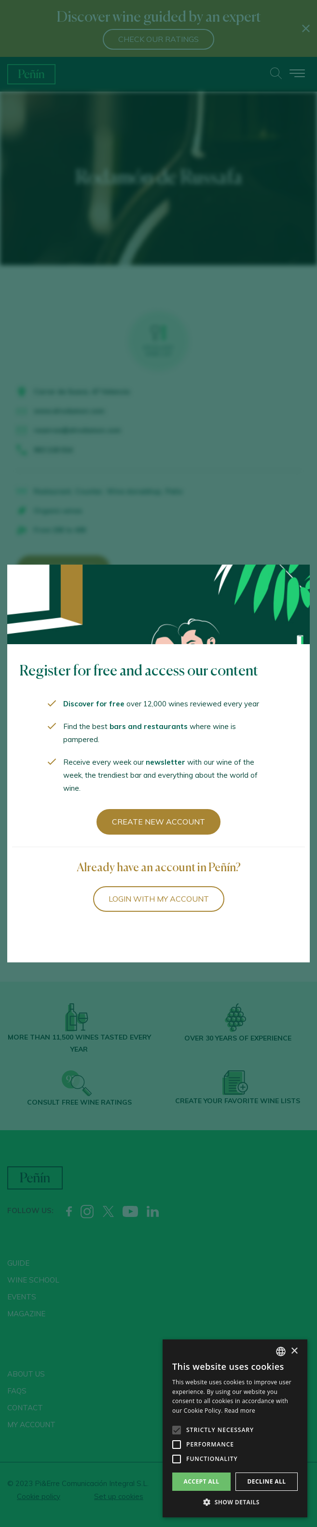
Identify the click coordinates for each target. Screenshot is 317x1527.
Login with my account (159, 899)
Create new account (158, 821)
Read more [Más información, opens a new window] (239, 1410)
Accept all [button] (202, 1481)
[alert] (235, 1428)
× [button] (294, 1351)
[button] (235, 1502)
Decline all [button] (267, 1481)
